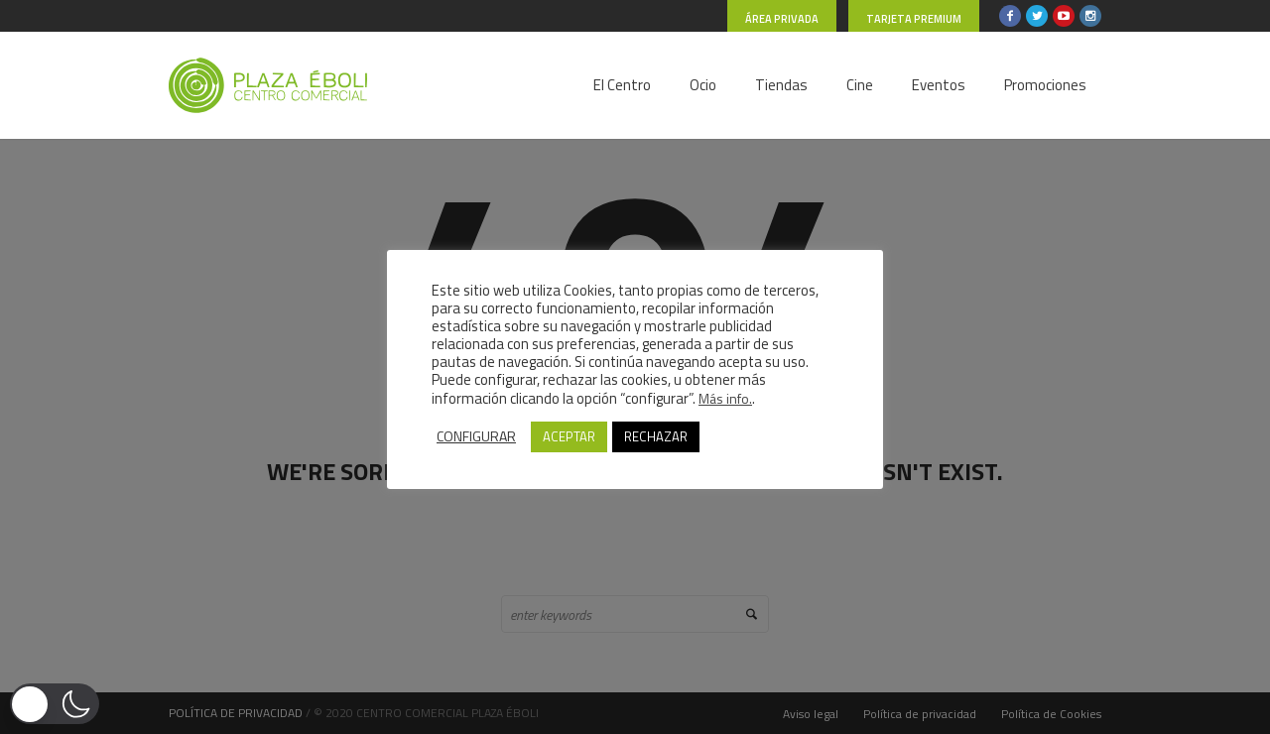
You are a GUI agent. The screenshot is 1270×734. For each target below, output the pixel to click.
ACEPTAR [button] (569, 436)
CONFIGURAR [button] (476, 436)
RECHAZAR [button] (656, 436)
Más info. (725, 399)
